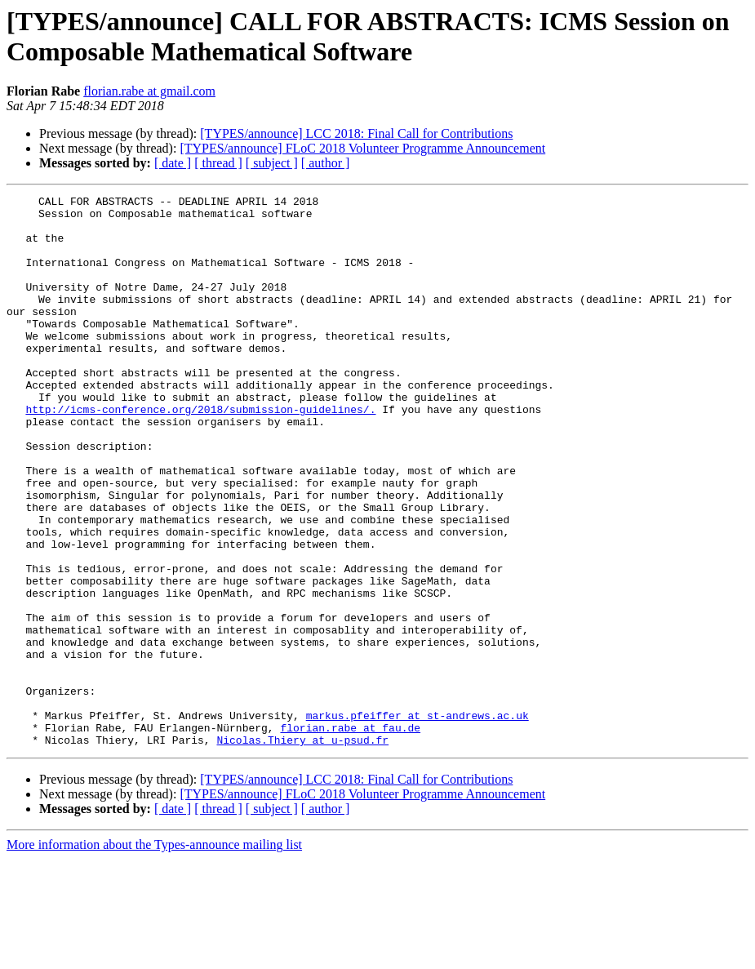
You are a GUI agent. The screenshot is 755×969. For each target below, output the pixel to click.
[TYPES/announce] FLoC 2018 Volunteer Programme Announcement (362, 148)
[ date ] (172, 163)
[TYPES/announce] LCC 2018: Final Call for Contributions (356, 133)
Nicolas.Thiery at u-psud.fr (302, 849)
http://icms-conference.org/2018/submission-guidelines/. (200, 453)
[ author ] (325, 163)
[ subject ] (272, 163)
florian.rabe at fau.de (350, 835)
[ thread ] (218, 163)
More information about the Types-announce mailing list (154, 955)
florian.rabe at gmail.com (149, 91)
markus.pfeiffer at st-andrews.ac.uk (417, 820)
